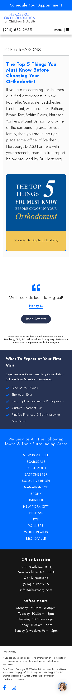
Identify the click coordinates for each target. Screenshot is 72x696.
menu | (61, 29)
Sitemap (20, 679)
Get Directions (36, 577)
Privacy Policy (9, 651)
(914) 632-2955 (17, 29)
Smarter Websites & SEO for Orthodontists (23, 675)
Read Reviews (36, 318)
